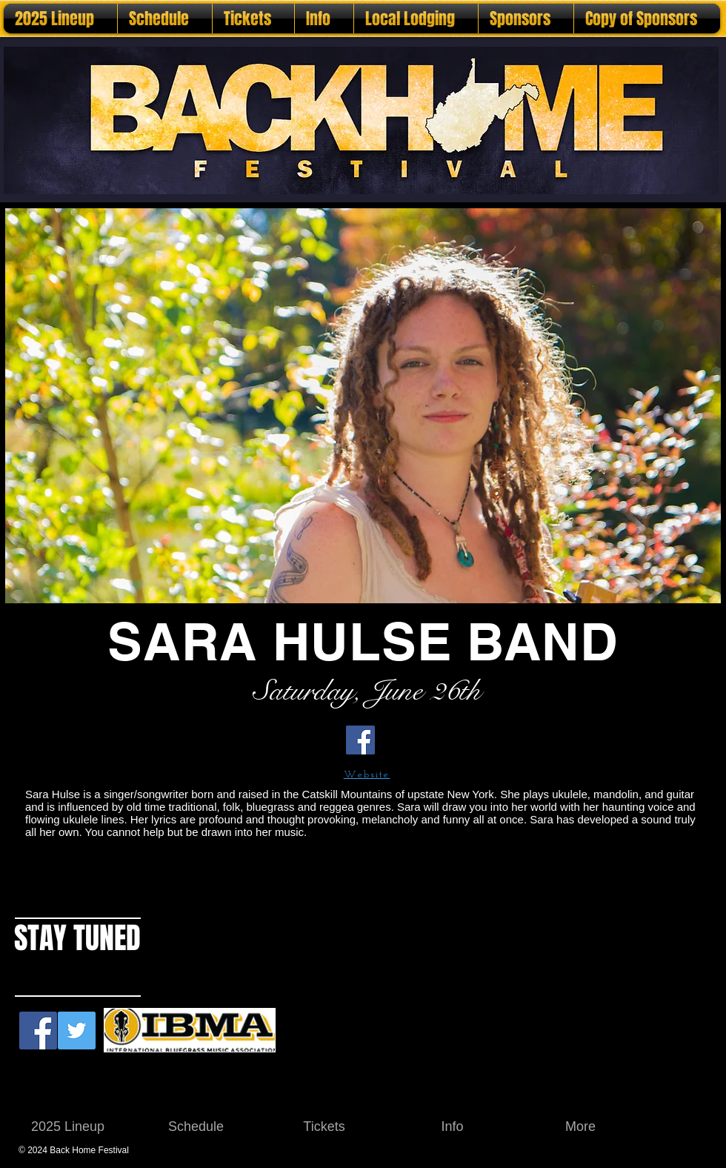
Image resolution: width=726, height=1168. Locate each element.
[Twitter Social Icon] (77, 1030)
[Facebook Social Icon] (38, 1030)
